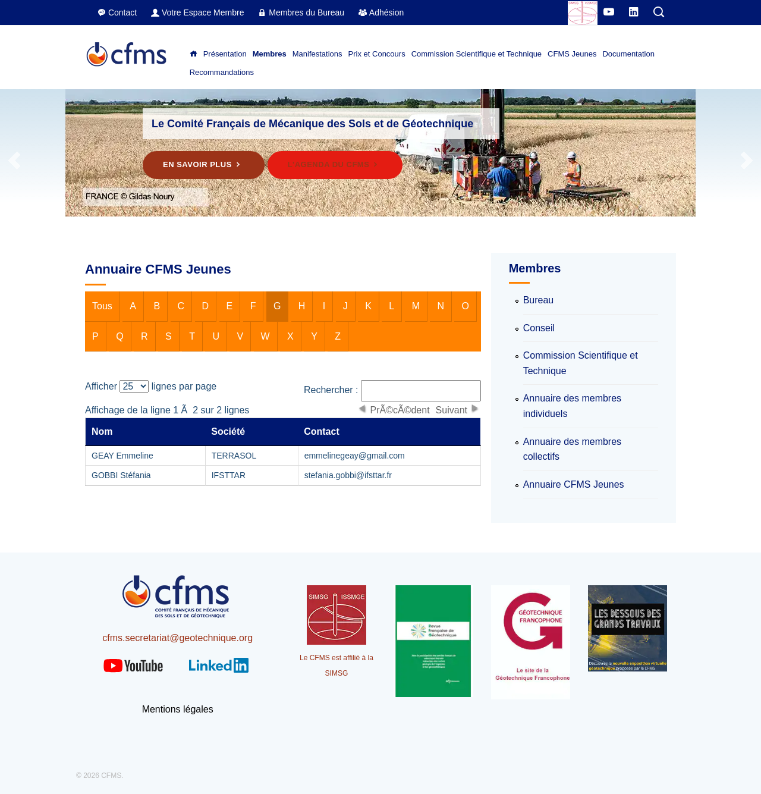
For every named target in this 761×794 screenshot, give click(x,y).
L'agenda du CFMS (335, 164)
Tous (102, 306)
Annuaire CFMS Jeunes (573, 484)
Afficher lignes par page (150, 386)
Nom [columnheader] (102, 431)
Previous (15, 160)
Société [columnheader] (228, 431)
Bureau (538, 300)
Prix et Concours (376, 53)
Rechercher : (392, 390)
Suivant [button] (451, 409)
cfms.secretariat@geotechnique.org (177, 638)
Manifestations (317, 53)
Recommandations (222, 72)
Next (746, 160)
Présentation (225, 53)
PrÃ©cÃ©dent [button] (400, 409)
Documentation (628, 53)
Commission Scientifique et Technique (476, 53)
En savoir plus (203, 164)
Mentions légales (177, 709)
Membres (270, 53)
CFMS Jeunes (572, 53)
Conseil (539, 328)
